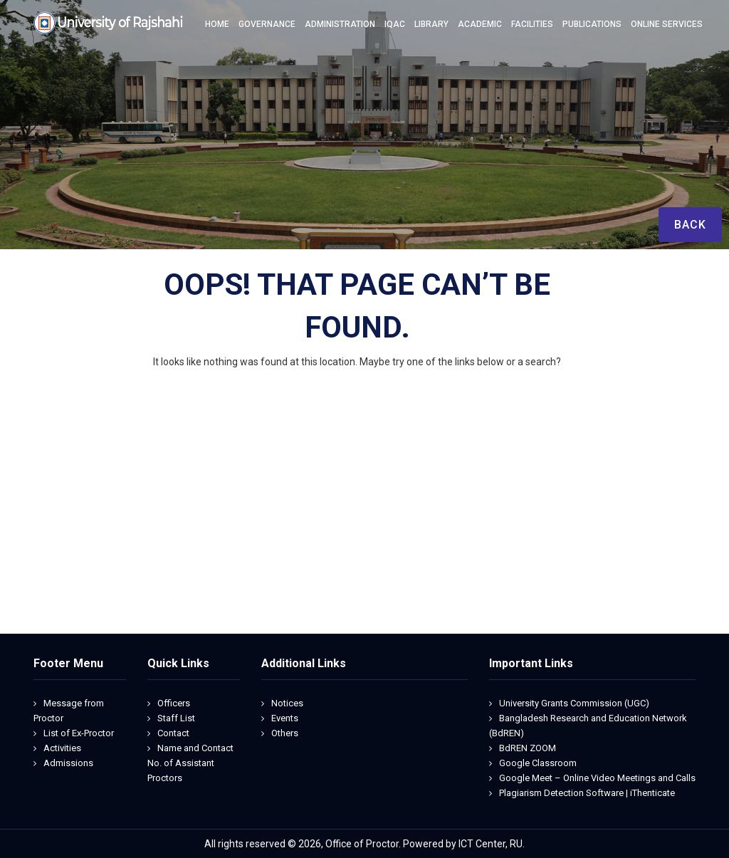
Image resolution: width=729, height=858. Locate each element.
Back (690, 224)
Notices (287, 703)
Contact (173, 733)
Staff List (176, 718)
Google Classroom (538, 763)
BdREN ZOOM (527, 748)
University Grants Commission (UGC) (574, 703)
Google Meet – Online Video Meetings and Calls (597, 778)
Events (284, 718)
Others (284, 733)
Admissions (68, 763)
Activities (62, 748)
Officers (173, 703)
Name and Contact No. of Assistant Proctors (190, 763)
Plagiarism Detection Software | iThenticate (587, 793)
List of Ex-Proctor (78, 733)
